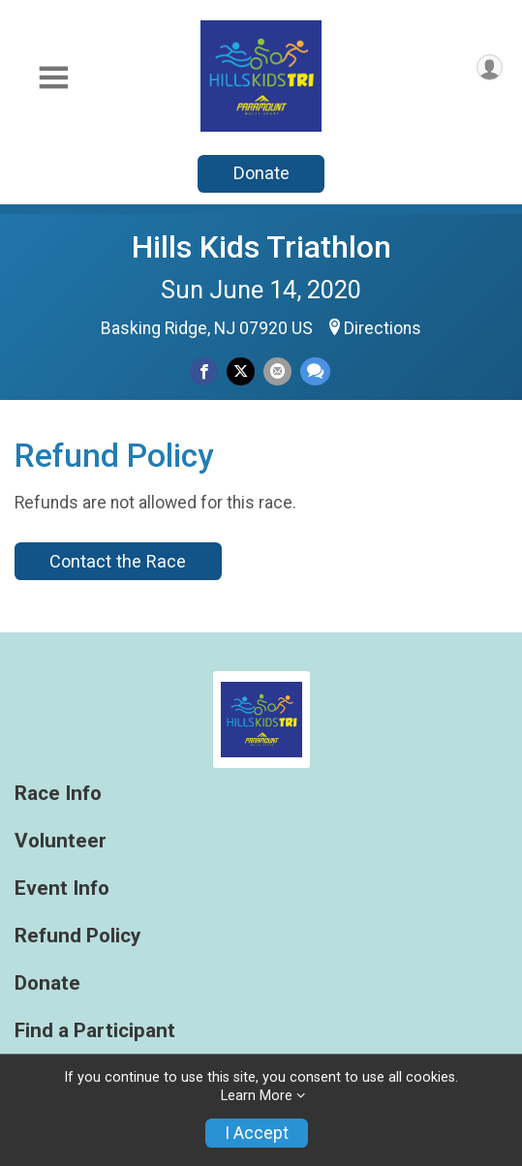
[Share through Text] (315, 371)
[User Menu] (489, 67)
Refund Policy (77, 936)
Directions (382, 328)
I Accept (257, 1133)
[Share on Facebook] (204, 371)
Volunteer (61, 841)
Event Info (62, 888)
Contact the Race (117, 561)
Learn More (256, 1096)
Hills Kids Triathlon (261, 247)
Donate (261, 173)
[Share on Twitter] (241, 371)
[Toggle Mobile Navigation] (53, 78)
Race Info (58, 793)
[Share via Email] (277, 371)
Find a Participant (95, 1031)
